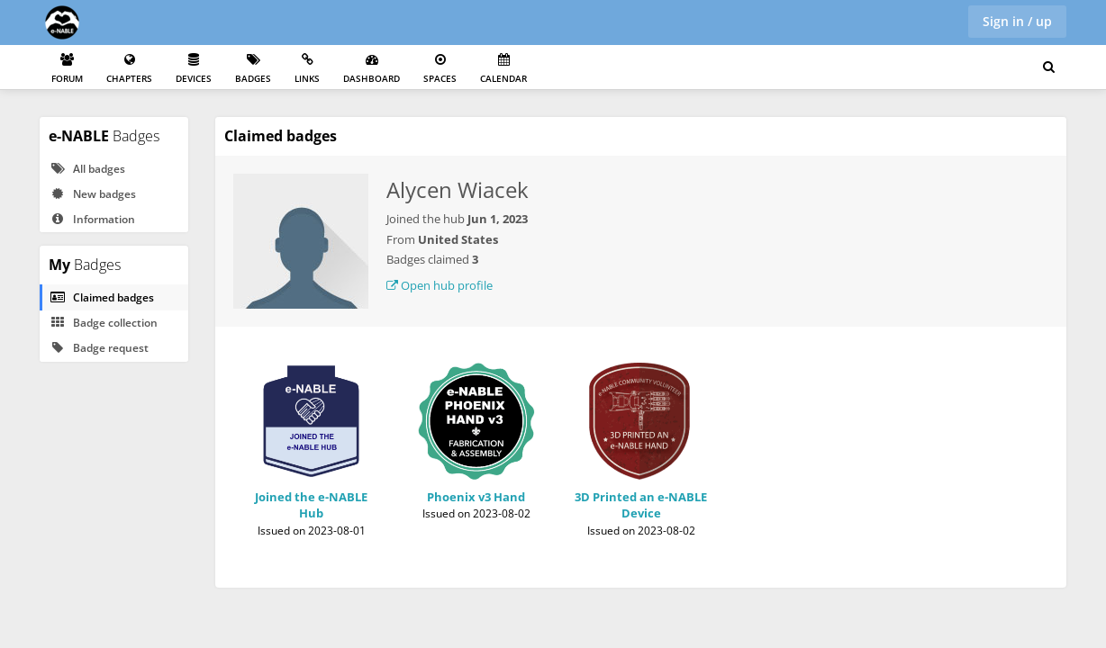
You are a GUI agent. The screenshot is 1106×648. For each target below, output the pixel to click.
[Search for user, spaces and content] (1048, 67)
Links (307, 69)
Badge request (99, 348)
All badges (87, 168)
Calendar (503, 69)
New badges (93, 194)
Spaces (440, 69)
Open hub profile (439, 285)
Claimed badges (102, 297)
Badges (253, 69)
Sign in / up (1017, 21)
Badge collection (104, 322)
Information (92, 219)
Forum (67, 69)
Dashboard (371, 69)
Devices (194, 69)
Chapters (129, 69)
